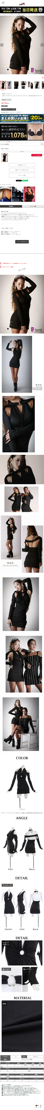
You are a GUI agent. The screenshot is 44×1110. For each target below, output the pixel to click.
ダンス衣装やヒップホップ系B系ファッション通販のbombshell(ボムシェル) (15, 14)
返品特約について (22, 165)
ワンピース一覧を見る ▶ (22, 241)
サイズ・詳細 (33, 206)
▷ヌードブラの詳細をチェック (7, 141)
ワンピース (32, 14)
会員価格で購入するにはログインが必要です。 (11, 112)
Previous (1, 44)
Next (42, 44)
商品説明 (11, 206)
